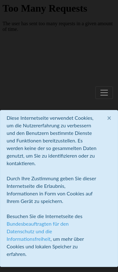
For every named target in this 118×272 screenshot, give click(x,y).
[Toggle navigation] (104, 92)
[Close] (109, 117)
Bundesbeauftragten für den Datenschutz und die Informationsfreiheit (38, 231)
